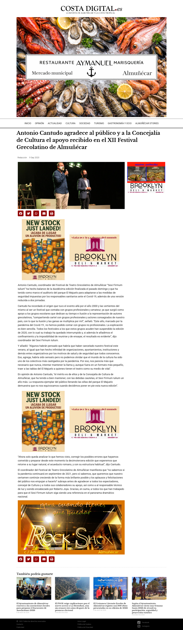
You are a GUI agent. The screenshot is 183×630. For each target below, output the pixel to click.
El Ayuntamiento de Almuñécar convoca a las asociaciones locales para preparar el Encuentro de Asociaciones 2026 (33, 606)
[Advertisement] (146, 236)
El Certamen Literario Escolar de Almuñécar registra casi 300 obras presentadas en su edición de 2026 (110, 605)
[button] (21, 213)
